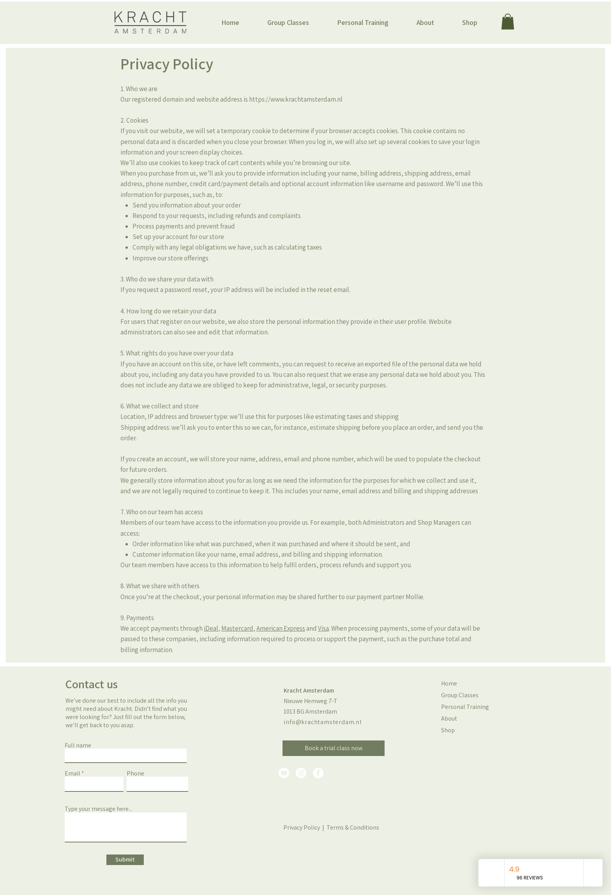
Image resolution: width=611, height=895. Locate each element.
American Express (280, 628)
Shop (448, 730)
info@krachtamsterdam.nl (323, 722)
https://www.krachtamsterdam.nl (296, 99)
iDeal (211, 628)
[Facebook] (318, 773)
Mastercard (237, 628)
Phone (135, 773)
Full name (78, 745)
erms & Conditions (355, 827)
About (449, 718)
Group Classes (460, 695)
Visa (323, 628)
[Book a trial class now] (334, 748)
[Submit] (125, 860)
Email (72, 773)
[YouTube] (284, 773)
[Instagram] (301, 773)
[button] (288, 22)
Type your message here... (98, 809)
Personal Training (461, 707)
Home (449, 683)
